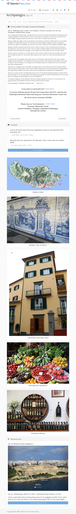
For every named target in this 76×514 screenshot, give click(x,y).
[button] (12, 468)
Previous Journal (14, 118)
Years (14, 22)
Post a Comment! (38, 150)
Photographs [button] (44, 10)
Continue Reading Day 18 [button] (38, 503)
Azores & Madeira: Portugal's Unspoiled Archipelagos (38, 22)
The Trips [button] (32, 10)
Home (9, 22)
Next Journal (63, 118)
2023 (19, 22)
